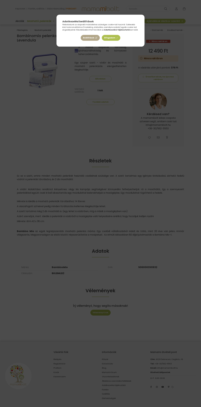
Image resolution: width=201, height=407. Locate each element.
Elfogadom (109, 37)
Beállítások (88, 37)
